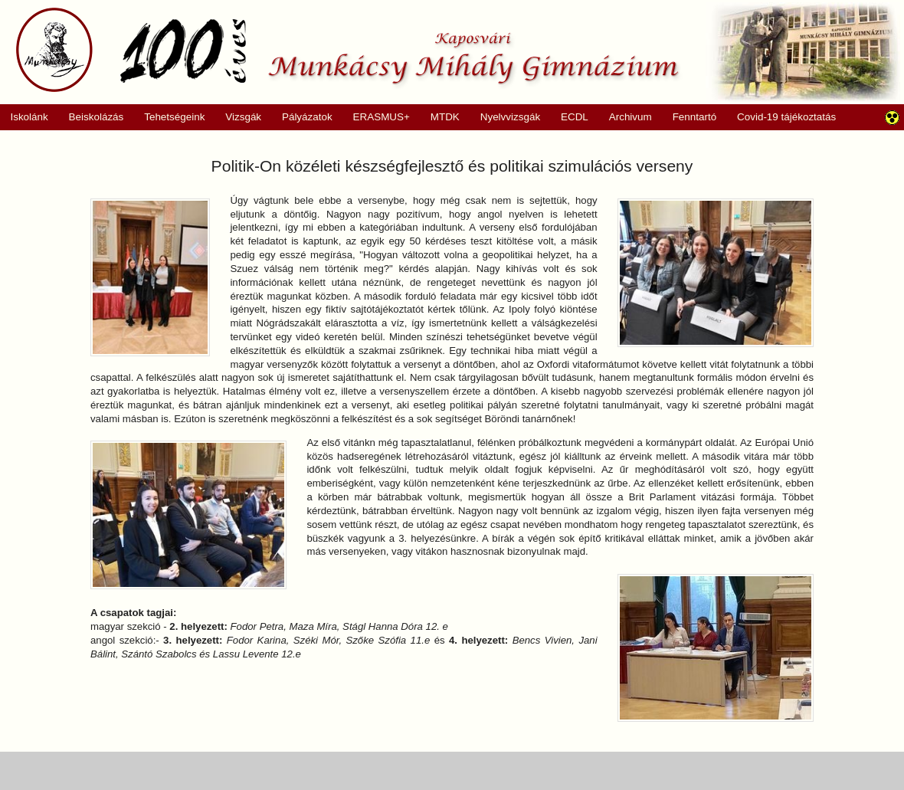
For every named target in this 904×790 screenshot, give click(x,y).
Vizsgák (243, 117)
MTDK (440, 117)
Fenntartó (695, 117)
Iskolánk (24, 117)
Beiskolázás (90, 117)
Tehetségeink (169, 117)
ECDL (574, 117)
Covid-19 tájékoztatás (786, 117)
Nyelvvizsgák (505, 117)
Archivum (624, 117)
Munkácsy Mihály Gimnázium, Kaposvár (347, 50)
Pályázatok (302, 117)
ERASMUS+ (376, 117)
